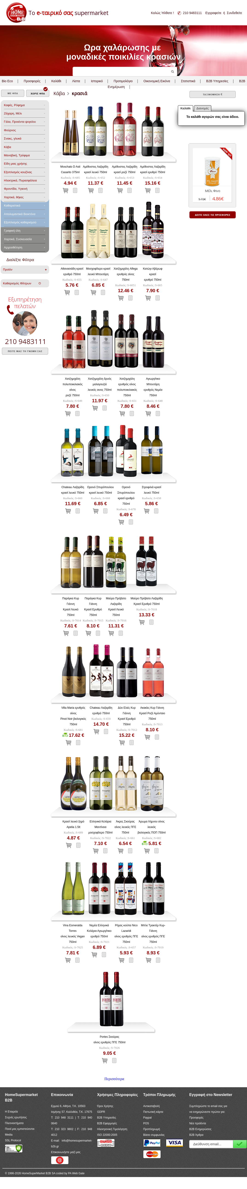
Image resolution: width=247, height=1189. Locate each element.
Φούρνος (10, 130)
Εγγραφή (240, 1144)
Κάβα (7, 147)
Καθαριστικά (12, 205)
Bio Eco (7, 81)
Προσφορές (32, 81)
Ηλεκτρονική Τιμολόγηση (112, 1129)
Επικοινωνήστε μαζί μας (65, 1152)
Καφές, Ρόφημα (14, 105)
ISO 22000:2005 (107, 1135)
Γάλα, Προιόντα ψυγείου (20, 121)
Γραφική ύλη (12, 230)
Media (8, 1134)
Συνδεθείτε (234, 13)
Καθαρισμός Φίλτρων (22, 283)
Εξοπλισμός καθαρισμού (20, 222)
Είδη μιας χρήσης (15, 163)
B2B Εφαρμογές (107, 1123)
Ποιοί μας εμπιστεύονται (19, 1129)
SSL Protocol (13, 1140)
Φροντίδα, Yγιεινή (15, 188)
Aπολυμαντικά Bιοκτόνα (19, 214)
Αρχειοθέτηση (13, 247)
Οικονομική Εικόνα (157, 81)
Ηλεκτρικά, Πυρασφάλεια (20, 180)
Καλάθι (56, 81)
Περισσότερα (114, 1079)
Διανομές (203, 108)
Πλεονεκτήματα (14, 1123)
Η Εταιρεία (11, 1111)
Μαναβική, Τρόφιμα (17, 155)
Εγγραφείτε (213, 13)
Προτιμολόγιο (123, 81)
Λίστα (76, 81)
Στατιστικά (188, 81)
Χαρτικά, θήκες (14, 197)
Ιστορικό (97, 81)
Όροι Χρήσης (105, 1106)
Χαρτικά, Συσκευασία (18, 239)
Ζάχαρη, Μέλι (13, 113)
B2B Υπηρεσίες (106, 1117)
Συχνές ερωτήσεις (16, 1117)
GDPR (101, 1111)
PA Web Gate (76, 1173)
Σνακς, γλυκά (12, 138)
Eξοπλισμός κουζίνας (18, 172)
